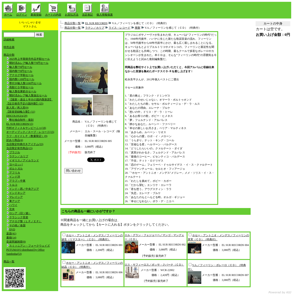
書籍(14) (11, 237)
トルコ (13, 184)
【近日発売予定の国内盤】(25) (24, 103)
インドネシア (17, 192)
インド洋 (14, 176)
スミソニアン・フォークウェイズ (29, 245)
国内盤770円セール (20, 71)
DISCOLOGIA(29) (16, 115)
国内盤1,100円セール (21, 79)
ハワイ (13, 205)
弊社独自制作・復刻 (21, 119)
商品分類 (9, 54)
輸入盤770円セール (20, 67)
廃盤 (137, 27)
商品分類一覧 (72, 23)
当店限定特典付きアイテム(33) (24, 144)
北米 (12, 209)
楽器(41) (11, 233)
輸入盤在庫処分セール (22, 91)
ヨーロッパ (16, 164)
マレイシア (16, 197)
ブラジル (14, 152)
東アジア (14, 201)
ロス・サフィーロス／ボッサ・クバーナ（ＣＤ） (154, 264)
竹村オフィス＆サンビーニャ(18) (26, 128)
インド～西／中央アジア (24, 188)
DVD (12, 229)
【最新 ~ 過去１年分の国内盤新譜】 (31, 99)
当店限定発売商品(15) (19, 148)
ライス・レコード (119, 27)
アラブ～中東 (17, 180)
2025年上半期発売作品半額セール (29, 58)
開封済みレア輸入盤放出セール (28, 95)
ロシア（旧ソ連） (20, 213)
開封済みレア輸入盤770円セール (28, 63)
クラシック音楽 (18, 217)
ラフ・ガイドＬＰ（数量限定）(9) (26, 136)
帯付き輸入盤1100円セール (25, 83)
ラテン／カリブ (18, 156)
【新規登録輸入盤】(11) (20, 111)
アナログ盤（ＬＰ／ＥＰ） (25, 221)
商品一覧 (9, 261)
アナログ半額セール (21, 75)
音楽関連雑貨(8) (16, 241)
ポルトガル (16, 168)
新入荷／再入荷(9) (17, 107)
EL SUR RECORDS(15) (19, 123)
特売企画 (9, 47)
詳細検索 (9, 39)
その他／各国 (17, 225)
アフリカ (14, 172)
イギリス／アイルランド (24, 160)
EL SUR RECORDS (96, 23)
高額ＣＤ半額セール (21, 87)
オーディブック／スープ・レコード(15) (30, 132)
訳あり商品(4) (14, 140)
